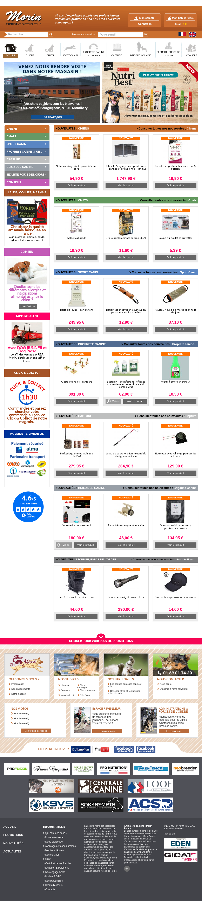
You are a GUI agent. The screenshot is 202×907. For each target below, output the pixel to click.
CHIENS (30, 56)
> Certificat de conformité (57, 863)
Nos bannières (87, 690)
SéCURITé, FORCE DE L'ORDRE (168, 54)
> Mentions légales (53, 850)
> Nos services (51, 854)
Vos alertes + (67, 695)
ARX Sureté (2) (21, 718)
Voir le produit (76, 185)
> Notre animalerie (53, 837)
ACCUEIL (10, 56)
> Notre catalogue (53, 841)
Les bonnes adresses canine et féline (125, 685)
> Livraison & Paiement (56, 867)
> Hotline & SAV (52, 876)
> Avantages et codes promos (59, 846)
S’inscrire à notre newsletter (174, 689)
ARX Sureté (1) (21, 723)
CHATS (50, 56)
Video (115, 401)
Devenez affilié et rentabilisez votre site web (124, 692)
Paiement (65, 690)
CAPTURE (116, 56)
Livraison (65, 685)
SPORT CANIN (70, 56)
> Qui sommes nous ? (55, 833)
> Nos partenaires (53, 880)
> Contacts (49, 889)
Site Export (85, 695)
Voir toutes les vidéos (36, 731)
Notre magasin (18, 694)
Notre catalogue (82, 686)
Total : (181, 24)
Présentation (17, 684)
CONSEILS (191, 56)
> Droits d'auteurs (52, 885)
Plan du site (169, 833)
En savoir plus (107, 731)
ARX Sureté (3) (21, 713)
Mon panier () (183, 18)
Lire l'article (28, 306)
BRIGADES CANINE (140, 56)
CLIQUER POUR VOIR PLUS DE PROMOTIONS (101, 641)
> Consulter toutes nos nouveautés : (161, 128)
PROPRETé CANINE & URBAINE (94, 54)
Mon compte (144, 18)
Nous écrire (165, 684)
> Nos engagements (54, 872)
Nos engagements (20, 689)
